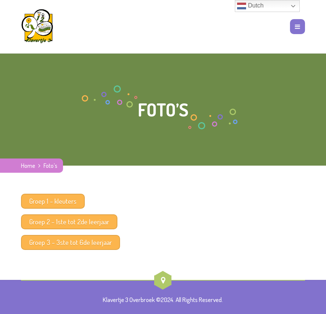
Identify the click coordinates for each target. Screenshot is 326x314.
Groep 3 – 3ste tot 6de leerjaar (70, 242)
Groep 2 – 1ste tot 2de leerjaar (69, 222)
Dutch (250, 5)
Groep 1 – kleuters (53, 201)
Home (28, 165)
